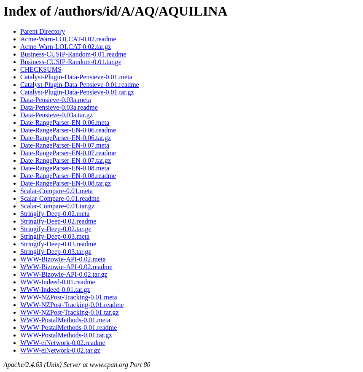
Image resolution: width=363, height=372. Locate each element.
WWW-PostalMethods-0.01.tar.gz (66, 335)
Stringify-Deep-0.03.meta (54, 236)
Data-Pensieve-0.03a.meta (55, 99)
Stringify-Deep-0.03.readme (58, 244)
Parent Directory (42, 31)
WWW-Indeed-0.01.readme (57, 282)
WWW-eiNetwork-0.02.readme (62, 342)
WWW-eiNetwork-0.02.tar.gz (60, 350)
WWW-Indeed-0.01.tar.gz (55, 289)
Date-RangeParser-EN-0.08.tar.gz (65, 183)
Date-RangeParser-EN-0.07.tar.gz (65, 160)
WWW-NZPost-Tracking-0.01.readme (72, 304)
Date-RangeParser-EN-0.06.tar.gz (65, 137)
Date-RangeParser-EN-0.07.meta (64, 145)
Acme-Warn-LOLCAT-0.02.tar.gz (65, 46)
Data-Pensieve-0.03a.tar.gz (56, 115)
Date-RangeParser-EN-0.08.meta (64, 168)
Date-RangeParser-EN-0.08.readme (68, 175)
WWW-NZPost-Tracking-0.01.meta (68, 297)
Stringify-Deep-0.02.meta (54, 213)
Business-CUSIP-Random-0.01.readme (73, 54)
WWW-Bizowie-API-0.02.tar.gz (64, 274)
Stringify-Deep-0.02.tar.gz (55, 228)
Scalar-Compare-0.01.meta (56, 190)
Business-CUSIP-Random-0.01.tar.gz (70, 61)
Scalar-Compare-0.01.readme (59, 198)
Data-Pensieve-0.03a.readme (59, 107)
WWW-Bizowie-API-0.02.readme (66, 266)
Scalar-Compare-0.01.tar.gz (57, 206)
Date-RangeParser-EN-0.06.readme (68, 130)
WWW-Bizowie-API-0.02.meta (63, 259)
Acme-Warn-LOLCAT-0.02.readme (68, 39)
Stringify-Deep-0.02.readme (58, 221)
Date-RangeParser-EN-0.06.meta (64, 122)
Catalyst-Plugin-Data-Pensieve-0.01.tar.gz (77, 92)
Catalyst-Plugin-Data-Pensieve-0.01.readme (79, 84)
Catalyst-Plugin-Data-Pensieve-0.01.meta (76, 77)
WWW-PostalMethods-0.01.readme (68, 327)
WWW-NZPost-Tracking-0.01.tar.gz (69, 312)
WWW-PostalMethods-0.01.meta (65, 319)
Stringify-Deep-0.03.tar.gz (55, 251)
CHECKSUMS (41, 69)
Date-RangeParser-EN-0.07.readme (68, 152)
